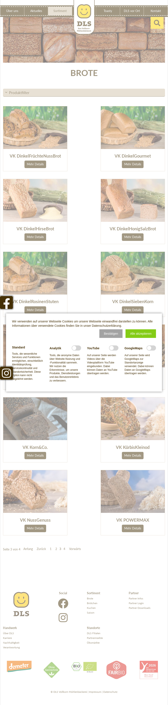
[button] (111, 333)
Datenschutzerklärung (106, 325)
